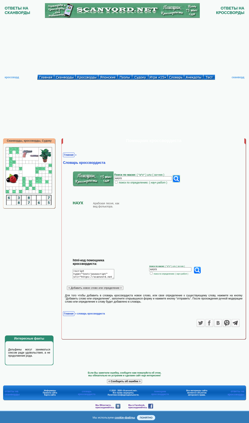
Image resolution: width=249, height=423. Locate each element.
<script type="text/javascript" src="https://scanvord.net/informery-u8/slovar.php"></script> (96, 275)
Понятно (146, 417)
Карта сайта (50, 395)
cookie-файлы (125, 417)
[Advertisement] (124, 45)
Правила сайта (50, 393)
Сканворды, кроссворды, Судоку (29, 140)
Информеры (50, 391)
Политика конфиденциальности (123, 395)
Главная (69, 155)
